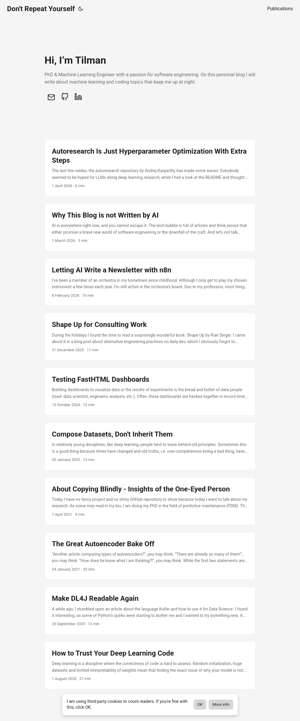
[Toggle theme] (80, 9)
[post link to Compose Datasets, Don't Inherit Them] (150, 446)
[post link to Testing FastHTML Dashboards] (150, 391)
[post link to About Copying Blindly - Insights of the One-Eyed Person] (150, 501)
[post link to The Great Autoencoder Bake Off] (150, 556)
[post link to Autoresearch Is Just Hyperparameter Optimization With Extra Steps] (150, 168)
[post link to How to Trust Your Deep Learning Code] (150, 665)
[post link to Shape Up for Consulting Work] (150, 336)
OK (200, 704)
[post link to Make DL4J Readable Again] (150, 610)
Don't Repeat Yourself (41, 9)
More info (220, 704)
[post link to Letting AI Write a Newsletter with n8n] (150, 282)
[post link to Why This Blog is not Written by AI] (150, 227)
